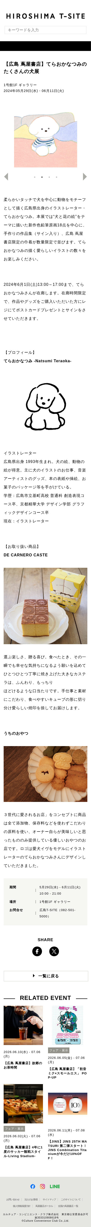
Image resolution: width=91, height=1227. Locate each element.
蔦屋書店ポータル (44, 1206)
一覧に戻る (48, 976)
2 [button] (42, 177)
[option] (45, 135)
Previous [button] (4, 177)
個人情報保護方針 (21, 1206)
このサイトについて (71, 1199)
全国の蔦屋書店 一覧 (68, 1206)
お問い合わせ (12, 1199)
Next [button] (87, 177)
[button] (45, 46)
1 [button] (34, 177)
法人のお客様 (31, 1199)
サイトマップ (49, 1199)
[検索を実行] (79, 31)
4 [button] (56, 177)
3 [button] (49, 177)
